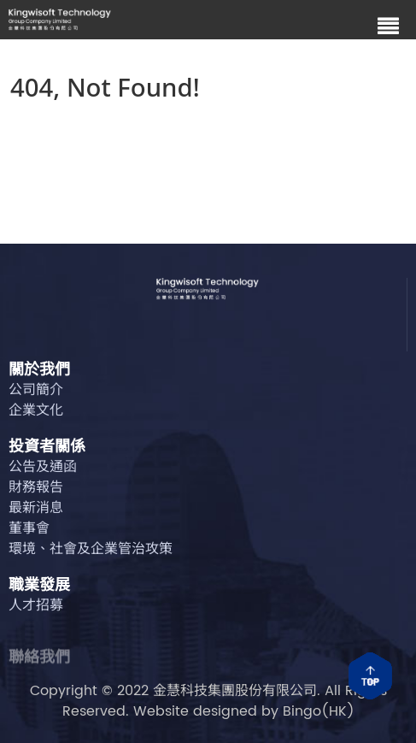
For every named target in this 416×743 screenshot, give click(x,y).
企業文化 (36, 411)
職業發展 (39, 587)
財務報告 (36, 488)
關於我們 (39, 372)
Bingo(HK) (318, 711)
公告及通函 (43, 467)
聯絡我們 (39, 664)
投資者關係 (47, 449)
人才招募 (36, 606)
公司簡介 (36, 390)
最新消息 (36, 508)
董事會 (29, 529)
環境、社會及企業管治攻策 (91, 549)
